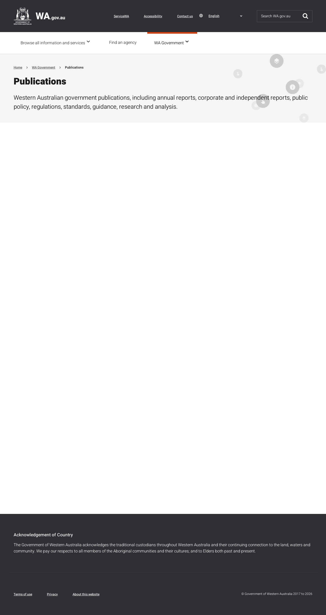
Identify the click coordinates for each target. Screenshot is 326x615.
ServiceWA (121, 16)
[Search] (278, 16)
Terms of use (23, 593)
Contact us (185, 16)
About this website (86, 593)
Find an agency (124, 42)
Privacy (52, 593)
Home (18, 67)
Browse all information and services (53, 43)
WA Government (170, 43)
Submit (305, 16)
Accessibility (153, 16)
